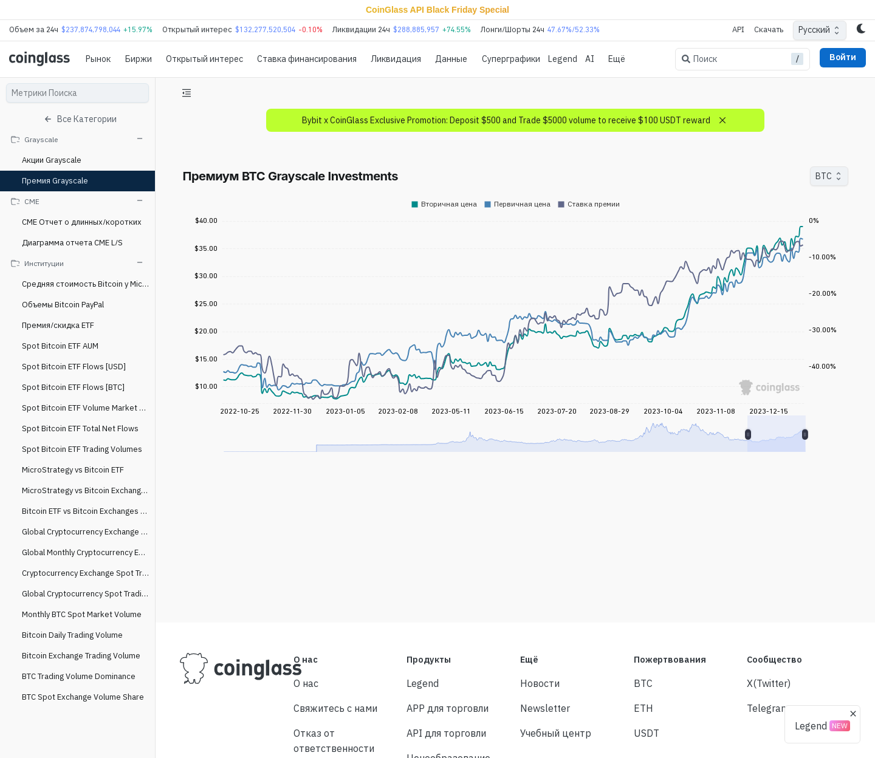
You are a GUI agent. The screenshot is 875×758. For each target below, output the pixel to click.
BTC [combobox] (823, 176)
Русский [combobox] (814, 29)
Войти (842, 57)
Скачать (768, 29)
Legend (562, 58)
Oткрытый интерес (204, 58)
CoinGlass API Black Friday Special (437, 10)
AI (589, 58)
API (738, 29)
